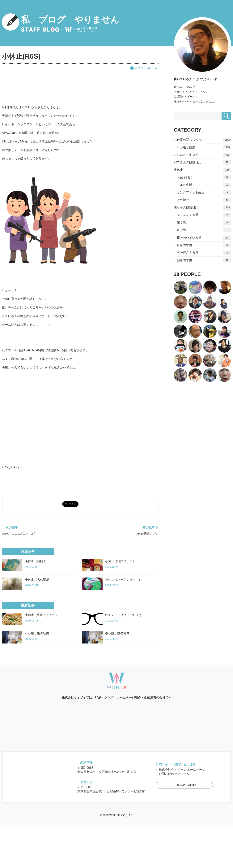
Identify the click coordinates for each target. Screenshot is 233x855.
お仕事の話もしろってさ (202, 139)
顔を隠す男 (204, 260)
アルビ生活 (204, 185)
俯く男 (204, 222)
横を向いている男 (204, 237)
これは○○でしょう (202, 155)
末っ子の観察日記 (202, 207)
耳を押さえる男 (204, 253)
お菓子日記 (204, 177)
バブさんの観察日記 (202, 162)
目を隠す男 (204, 245)
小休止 (202, 170)
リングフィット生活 (204, 192)
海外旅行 (204, 200)
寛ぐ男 (204, 230)
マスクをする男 (204, 215)
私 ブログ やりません (60, 22)
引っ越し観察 (204, 147)
